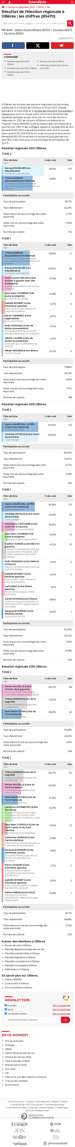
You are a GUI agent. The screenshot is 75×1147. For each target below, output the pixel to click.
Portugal (9, 1045)
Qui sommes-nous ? (17, 1102)
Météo (8, 1049)
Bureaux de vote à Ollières (52, 61)
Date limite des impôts (17, 1061)
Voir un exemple (61, 1005)
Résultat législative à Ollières (20, 957)
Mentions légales (46, 1108)
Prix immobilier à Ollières (18, 987)
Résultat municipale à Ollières (21, 965)
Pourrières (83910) (13, 33)
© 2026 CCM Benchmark (37, 1111)
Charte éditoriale (42, 1102)
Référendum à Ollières (17, 969)
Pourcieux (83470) (62, 29)
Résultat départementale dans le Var (24, 949)
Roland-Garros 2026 (16, 1065)
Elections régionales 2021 (21, 7)
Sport (9, 1009)
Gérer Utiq (33, 1108)
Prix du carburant (14, 1041)
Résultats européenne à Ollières (22, 961)
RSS (28, 1105)
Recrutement (37, 1105)
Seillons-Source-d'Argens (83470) (32, 29)
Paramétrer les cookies (17, 1108)
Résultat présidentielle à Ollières (22, 953)
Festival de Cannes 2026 (18, 1057)
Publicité (55, 1102)
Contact (63, 1102)
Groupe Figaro (62, 1108)
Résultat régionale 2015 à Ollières (22, 68)
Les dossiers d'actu (16, 1013)
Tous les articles (18, 1105)
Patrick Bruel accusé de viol (19, 1053)
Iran (7, 1073)
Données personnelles (54, 1105)
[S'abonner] (37, 1020)
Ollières (43, 65)
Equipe (30, 1102)
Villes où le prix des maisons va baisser (26, 1077)
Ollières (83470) (13, 979)
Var (48, 7)
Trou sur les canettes (16, 1080)
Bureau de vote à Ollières (18, 945)
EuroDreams (12, 1084)
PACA (41, 7)
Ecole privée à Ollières (17, 983)
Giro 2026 (10, 1069)
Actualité (10, 1005)
